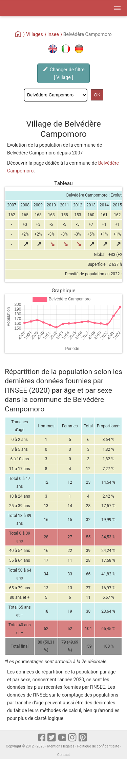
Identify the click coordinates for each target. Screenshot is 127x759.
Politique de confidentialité (98, 746)
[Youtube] (62, 738)
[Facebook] (42, 738)
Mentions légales (61, 746)
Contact (63, 755)
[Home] (18, 34)
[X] (52, 738)
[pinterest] (83, 738)
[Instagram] (72, 738)
